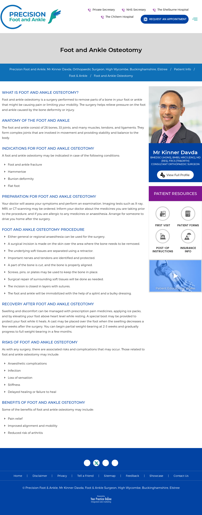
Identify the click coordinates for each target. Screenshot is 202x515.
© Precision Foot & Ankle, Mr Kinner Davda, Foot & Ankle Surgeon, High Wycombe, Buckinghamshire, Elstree (101, 487)
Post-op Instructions (162, 241)
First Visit (162, 216)
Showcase (156, 475)
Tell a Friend (85, 475)
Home (18, 475)
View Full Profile (178, 175)
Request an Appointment (168, 19)
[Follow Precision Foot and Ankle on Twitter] (96, 463)
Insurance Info (188, 241)
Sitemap (109, 475)
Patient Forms (188, 216)
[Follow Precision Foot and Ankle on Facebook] (87, 463)
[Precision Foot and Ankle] (30, 17)
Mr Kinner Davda (175, 157)
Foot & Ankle (78, 75)
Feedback (132, 475)
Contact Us (181, 475)
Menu (195, 19)
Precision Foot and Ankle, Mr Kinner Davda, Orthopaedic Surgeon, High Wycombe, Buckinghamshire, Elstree (88, 69)
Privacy (62, 475)
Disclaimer (40, 475)
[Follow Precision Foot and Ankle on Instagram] (115, 463)
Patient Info (182, 69)
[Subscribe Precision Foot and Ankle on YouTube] (105, 463)
